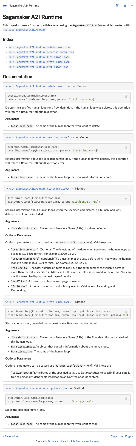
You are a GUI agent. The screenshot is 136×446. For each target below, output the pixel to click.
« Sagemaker (10, 436)
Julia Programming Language (85, 441)
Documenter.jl (55, 441)
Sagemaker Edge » (122, 436)
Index (8, 40)
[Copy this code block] (126, 96)
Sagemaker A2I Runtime (32, 17)
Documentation (17, 77)
